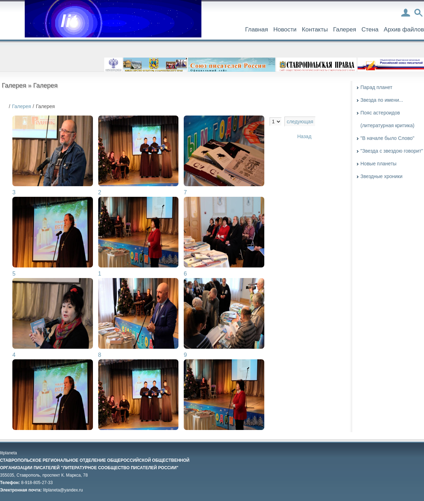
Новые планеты (378, 163)
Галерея (344, 29)
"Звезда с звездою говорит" (391, 151)
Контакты (315, 29)
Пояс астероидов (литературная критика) (387, 119)
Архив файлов (404, 29)
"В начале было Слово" (387, 138)
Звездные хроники (381, 176)
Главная (256, 29)
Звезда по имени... (381, 100)
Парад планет (376, 87)
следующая (300, 121)
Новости (284, 29)
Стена (369, 29)
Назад (304, 136)
